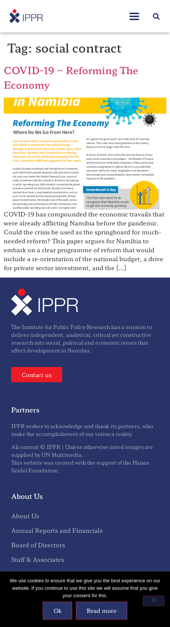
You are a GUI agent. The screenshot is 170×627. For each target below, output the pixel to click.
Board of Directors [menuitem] (38, 544)
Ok (57, 610)
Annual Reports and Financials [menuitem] (57, 530)
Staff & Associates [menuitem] (37, 559)
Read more (101, 610)
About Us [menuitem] (25, 515)
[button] (156, 16)
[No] (153, 601)
